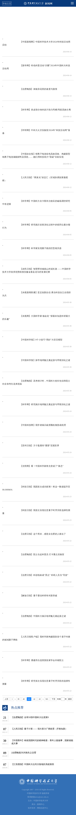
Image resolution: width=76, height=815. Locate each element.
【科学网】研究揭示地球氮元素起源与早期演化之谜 (36, 406)
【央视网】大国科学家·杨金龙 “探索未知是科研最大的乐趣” (36, 319)
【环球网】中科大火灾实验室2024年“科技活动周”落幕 (36, 133)
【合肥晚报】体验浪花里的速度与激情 (29, 90)
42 (34, 699)
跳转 (70, 699)
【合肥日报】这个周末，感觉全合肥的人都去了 (34, 535)
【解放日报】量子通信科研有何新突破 (29, 597)
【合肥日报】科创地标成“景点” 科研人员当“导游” (35, 576)
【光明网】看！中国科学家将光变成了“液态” (33, 467)
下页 (53, 699)
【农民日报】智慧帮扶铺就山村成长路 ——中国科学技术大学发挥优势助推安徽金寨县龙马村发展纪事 (36, 272)
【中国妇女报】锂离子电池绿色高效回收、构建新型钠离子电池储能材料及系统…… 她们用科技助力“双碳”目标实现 (36, 157)
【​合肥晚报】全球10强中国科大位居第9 (30, 717)
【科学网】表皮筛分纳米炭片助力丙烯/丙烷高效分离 (36, 111)
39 (18, 699)
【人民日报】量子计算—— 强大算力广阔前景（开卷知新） (39, 729)
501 (46, 699)
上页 (6, 699)
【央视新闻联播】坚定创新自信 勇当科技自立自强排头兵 (36, 295)
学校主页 (7, 3)
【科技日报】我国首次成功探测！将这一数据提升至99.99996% (36, 490)
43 (40, 699)
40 (24, 699)
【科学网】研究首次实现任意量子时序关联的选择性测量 (36, 684)
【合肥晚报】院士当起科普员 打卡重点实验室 (33, 556)
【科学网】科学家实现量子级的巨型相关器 (32, 249)
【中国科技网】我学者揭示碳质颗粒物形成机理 (34, 426)
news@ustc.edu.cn (41, 797)
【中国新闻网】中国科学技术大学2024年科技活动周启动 (36, 45)
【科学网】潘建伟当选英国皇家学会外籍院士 (33, 662)
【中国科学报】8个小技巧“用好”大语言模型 (32, 341)
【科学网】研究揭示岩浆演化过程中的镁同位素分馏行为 (36, 228)
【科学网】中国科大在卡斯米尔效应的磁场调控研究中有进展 (36, 204)
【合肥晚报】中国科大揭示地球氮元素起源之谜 (34, 617)
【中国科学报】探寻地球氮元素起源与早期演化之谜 (36, 361)
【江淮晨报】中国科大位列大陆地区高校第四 (32, 764)
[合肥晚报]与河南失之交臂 (23, 753)
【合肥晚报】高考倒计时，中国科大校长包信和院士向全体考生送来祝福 (36, 384)
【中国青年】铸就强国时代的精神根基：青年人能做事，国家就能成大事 (42, 742)
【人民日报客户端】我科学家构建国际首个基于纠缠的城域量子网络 (36, 640)
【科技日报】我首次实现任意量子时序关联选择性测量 (36, 513)
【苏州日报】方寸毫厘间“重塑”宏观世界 (30, 447)
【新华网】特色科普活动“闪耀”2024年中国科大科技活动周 (36, 68)
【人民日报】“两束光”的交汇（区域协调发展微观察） (35, 180)
